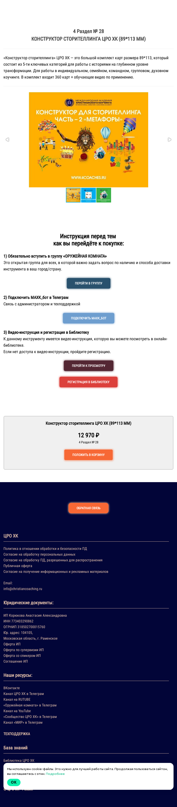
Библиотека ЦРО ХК (18, 760)
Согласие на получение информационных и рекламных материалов (55, 571)
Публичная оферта (17, 566)
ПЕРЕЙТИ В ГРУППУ (88, 283)
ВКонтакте (11, 688)
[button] (7, 139)
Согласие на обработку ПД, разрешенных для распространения (53, 560)
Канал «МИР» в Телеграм (22, 722)
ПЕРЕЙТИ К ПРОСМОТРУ (88, 366)
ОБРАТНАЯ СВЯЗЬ (88, 508)
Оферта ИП (12, 644)
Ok (14, 782)
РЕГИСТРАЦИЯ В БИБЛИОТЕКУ (88, 382)
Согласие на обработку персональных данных (39, 554)
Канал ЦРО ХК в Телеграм (23, 694)
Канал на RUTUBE (16, 699)
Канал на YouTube (17, 711)
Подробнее (55, 774)
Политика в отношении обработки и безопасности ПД (45, 548)
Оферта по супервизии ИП (23, 650)
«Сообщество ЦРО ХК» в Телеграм (30, 716)
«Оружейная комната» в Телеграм (29, 705)
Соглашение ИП (15, 661)
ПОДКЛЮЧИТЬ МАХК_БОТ (88, 318)
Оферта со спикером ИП (22, 655)
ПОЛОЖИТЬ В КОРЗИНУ (88, 455)
